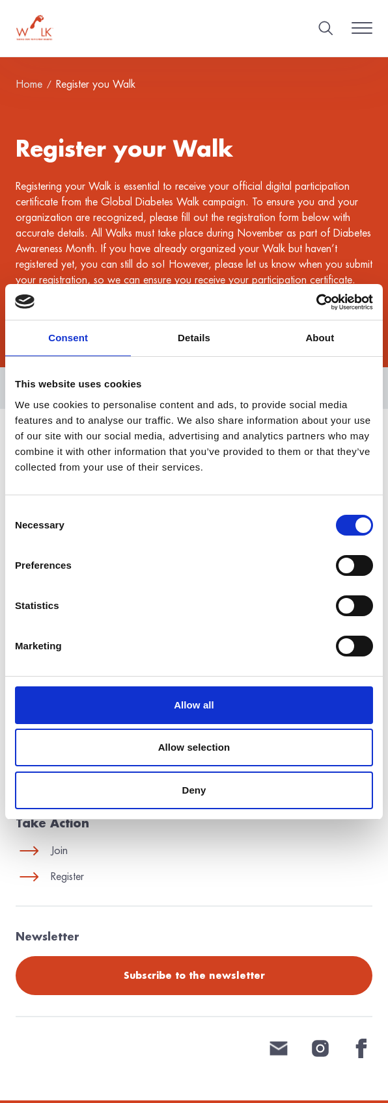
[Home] (35, 28)
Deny (194, 790)
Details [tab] (194, 337)
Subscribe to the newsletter (194, 975)
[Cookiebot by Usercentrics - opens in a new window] (316, 302)
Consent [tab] (68, 337)
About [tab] (319, 337)
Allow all (194, 704)
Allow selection (194, 747)
